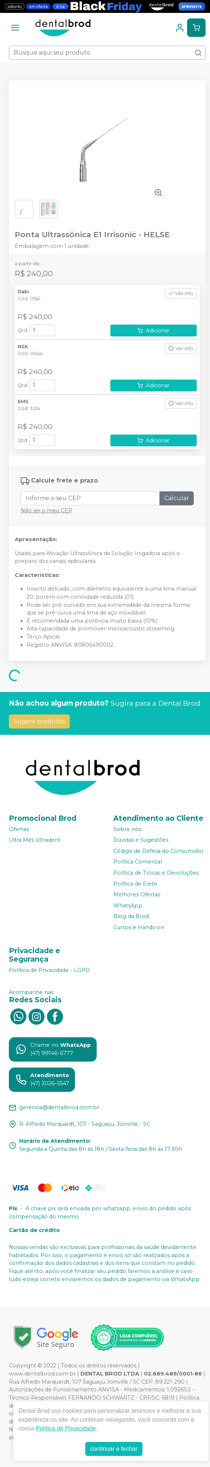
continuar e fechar (113, 1449)
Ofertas (19, 829)
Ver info (180, 293)
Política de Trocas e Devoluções (156, 872)
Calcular (176, 498)
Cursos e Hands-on (138, 927)
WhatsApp (127, 905)
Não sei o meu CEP (46, 510)
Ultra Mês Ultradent (35, 840)
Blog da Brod (131, 916)
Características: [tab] (37, 575)
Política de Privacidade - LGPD (49, 970)
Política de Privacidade (66, 1428)
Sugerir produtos (39, 721)
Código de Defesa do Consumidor (158, 851)
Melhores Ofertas (136, 894)
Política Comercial (137, 862)
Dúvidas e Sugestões (140, 840)
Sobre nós (127, 829)
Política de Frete (135, 883)
